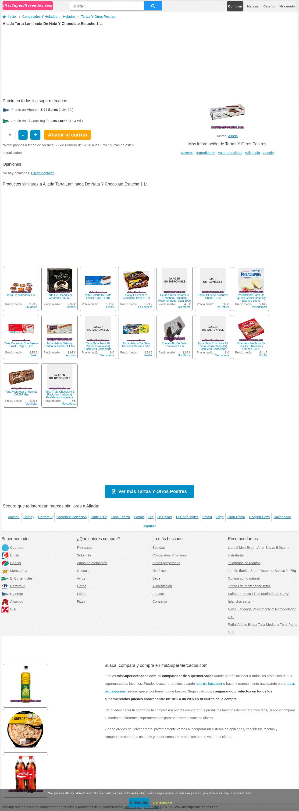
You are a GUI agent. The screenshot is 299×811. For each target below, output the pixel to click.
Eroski (110, 307)
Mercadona (107, 355)
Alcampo (12, 601)
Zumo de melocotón (92, 563)
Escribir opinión (42, 173)
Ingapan (149, 526)
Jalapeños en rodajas (244, 563)
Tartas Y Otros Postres (98, 16)
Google (268, 153)
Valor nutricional (230, 153)
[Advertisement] (149, 60)
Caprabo (12, 547)
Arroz (81, 578)
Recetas (187, 153)
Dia (150, 517)
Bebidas (159, 547)
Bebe (156, 578)
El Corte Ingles (187, 517)
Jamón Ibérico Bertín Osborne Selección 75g (262, 571)
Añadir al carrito (67, 135)
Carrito (269, 6)
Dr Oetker (223, 307)
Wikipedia (252, 153)
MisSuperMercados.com (28, 5)
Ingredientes (205, 153)
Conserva (160, 601)
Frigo (220, 517)
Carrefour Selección (72, 517)
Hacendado (282, 517)
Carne (81, 586)
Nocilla (263, 355)
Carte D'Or (99, 517)
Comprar (235, 6)
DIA (8, 609)
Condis (71, 307)
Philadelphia (259, 307)
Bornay (28, 517)
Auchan (71, 355)
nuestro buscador (209, 683)
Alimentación (162, 586)
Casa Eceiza (120, 517)
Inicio (9, 16)
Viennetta (31, 403)
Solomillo (84, 555)
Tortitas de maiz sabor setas (249, 586)
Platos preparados (166, 563)
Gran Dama (236, 517)
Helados (69, 16)
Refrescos (84, 547)
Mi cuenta (287, 6)
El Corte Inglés (16, 578)
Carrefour (45, 517)
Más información (162, 802)
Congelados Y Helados (39, 16)
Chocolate (84, 571)
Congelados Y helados (170, 555)
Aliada (233, 136)
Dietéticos (160, 571)
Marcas (253, 6)
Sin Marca (31, 307)
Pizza (81, 601)
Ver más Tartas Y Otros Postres (152, 491)
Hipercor (12, 594)
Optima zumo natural (244, 578)
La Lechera (145, 307)
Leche (81, 594)
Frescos (159, 594)
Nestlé (148, 355)
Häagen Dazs (259, 517)
